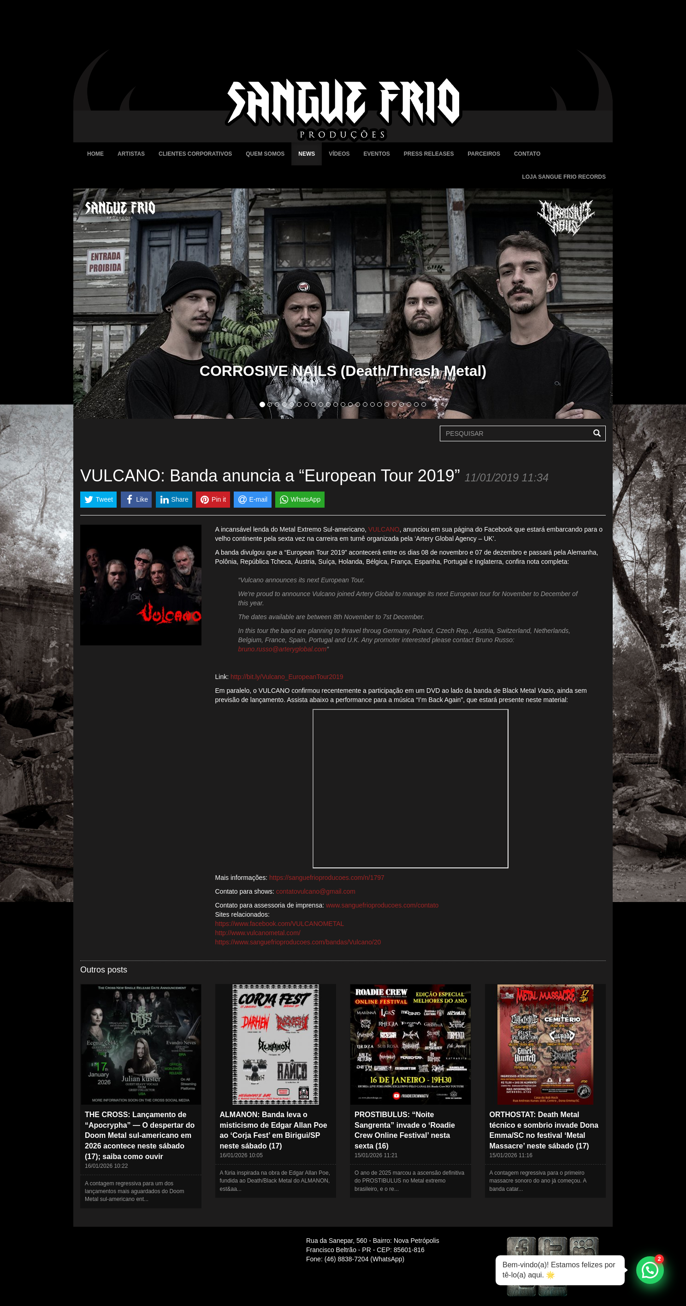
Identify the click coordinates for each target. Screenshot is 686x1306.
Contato (527, 154)
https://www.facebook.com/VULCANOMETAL (279, 923)
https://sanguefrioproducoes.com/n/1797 (326, 877)
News (306, 154)
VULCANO (384, 529)
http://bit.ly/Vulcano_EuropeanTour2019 (287, 676)
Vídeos (339, 154)
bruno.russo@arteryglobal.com (282, 649)
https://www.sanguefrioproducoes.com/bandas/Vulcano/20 (298, 942)
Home (95, 154)
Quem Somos (265, 154)
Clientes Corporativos (195, 154)
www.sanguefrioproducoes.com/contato (382, 905)
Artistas (131, 154)
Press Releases (429, 154)
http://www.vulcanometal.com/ (258, 933)
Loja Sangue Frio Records (564, 177)
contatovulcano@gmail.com (315, 891)
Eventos (377, 154)
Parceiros (483, 154)
